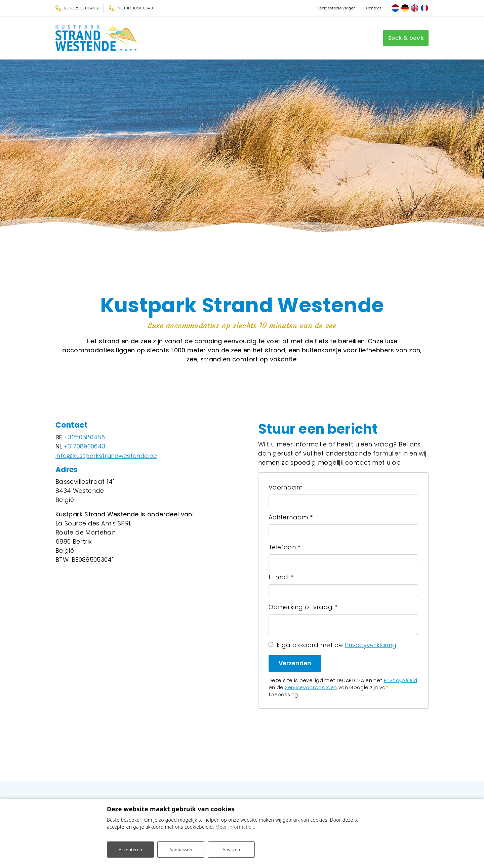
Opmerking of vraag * (303, 607)
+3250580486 (85, 437)
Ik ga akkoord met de (336, 645)
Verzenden (295, 663)
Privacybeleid (401, 680)
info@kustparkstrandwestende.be (108, 455)
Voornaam (285, 487)
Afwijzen (231, 848)
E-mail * (281, 577)
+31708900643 (85, 446)
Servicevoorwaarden (311, 687)
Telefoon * (284, 547)
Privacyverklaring (371, 645)
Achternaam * (291, 517)
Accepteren (130, 848)
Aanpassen (181, 848)
